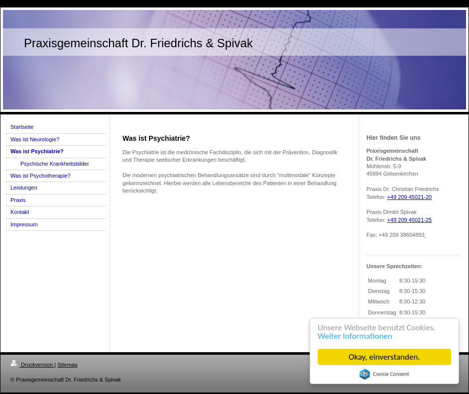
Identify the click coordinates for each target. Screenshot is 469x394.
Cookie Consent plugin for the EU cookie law (384, 374)
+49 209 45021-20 (409, 197)
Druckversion (32, 365)
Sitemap (67, 365)
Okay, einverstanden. (384, 357)
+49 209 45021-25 (409, 220)
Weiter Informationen (355, 336)
